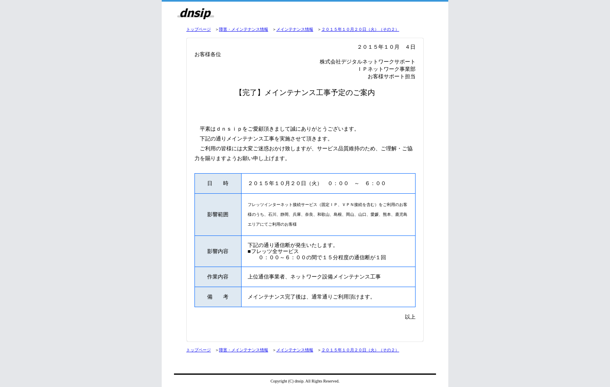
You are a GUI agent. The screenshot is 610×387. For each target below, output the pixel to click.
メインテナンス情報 (294, 29)
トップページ (198, 29)
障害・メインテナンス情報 (243, 29)
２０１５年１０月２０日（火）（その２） (360, 29)
